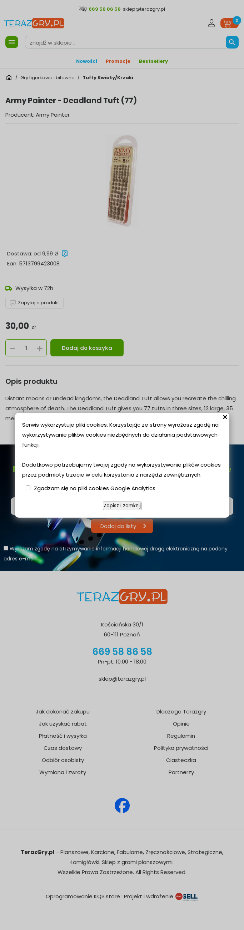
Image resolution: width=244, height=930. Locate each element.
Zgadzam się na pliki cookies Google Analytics (94, 488)
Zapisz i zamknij (122, 505)
